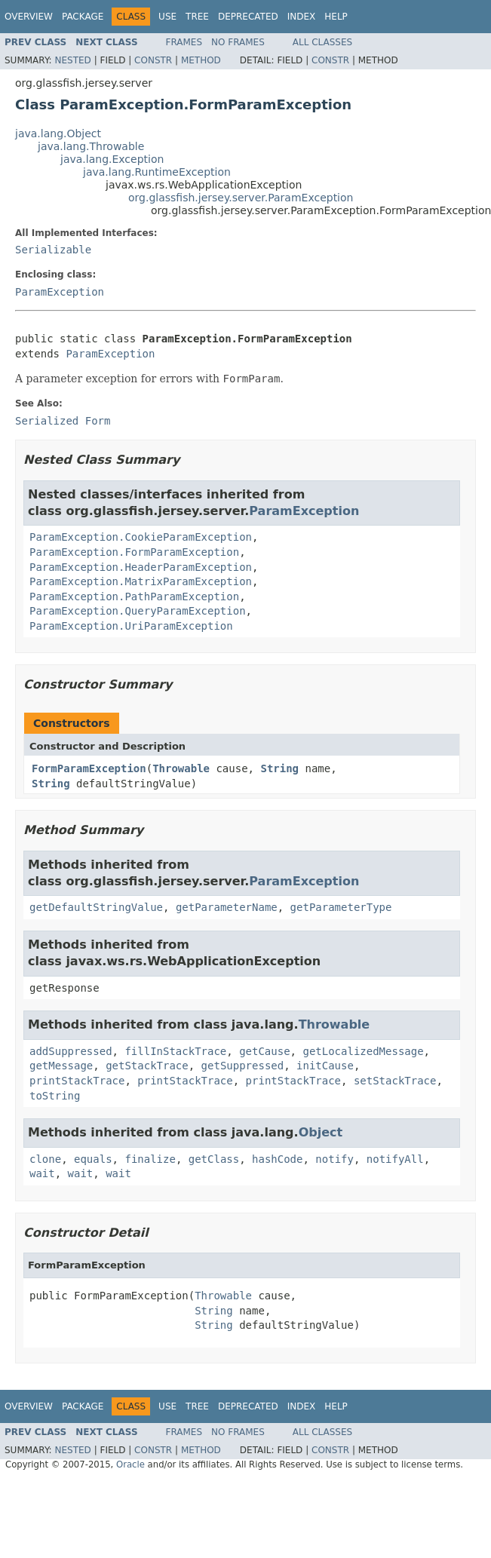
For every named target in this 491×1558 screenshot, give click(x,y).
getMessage (61, 1066)
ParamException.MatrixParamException (140, 581)
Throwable (181, 768)
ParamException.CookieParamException (140, 537)
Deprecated (248, 16)
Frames (184, 42)
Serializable (53, 250)
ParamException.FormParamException (134, 552)
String (279, 768)
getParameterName (227, 907)
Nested (72, 60)
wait (42, 1173)
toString (54, 1096)
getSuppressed (242, 1066)
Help (336, 16)
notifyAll (395, 1159)
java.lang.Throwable (91, 146)
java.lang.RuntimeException (157, 172)
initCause (325, 1066)
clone (45, 1159)
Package (82, 16)
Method (201, 60)
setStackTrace (395, 1081)
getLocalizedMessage (362, 1051)
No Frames (238, 42)
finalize (149, 1159)
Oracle (130, 1464)
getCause (264, 1051)
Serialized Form (62, 421)
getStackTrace (147, 1066)
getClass (214, 1159)
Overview (29, 16)
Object (321, 1132)
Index (301, 16)
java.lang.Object (58, 133)
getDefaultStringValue (96, 907)
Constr (153, 60)
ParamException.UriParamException (131, 626)
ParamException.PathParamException (134, 596)
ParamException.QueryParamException (137, 611)
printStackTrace (76, 1081)
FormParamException (89, 768)
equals (93, 1159)
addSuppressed (70, 1051)
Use (167, 16)
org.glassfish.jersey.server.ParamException (240, 198)
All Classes (322, 42)
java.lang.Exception (112, 159)
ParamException (59, 292)
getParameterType (341, 907)
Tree (197, 16)
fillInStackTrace (175, 1051)
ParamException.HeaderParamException (140, 567)
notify (334, 1159)
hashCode (277, 1159)
